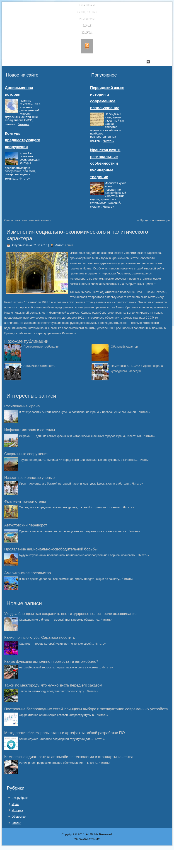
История (87, 18)
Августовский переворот (25, 525)
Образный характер (124, 346)
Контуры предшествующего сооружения (22, 140)
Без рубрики (20, 798)
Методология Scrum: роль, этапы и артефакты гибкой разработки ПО (64, 733)
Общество (87, 12)
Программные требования (42, 346)
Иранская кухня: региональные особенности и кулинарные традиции (105, 163)
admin (69, 245)
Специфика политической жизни (26, 220)
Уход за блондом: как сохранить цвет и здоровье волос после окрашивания (70, 614)
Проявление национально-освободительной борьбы (51, 549)
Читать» (23, 124)
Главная (87, 5)
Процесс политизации (155, 220)
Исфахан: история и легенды (29, 430)
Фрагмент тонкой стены (25, 501)
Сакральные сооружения (26, 454)
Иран (87, 25)
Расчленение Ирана (22, 406)
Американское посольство (27, 573)
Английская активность (39, 365)
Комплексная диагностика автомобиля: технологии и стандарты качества (68, 757)
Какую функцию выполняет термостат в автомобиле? (51, 662)
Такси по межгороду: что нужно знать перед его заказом (53, 685)
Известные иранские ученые (29, 478)
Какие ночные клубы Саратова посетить (39, 638)
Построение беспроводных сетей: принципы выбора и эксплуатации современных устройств (86, 709)
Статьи (16, 823)
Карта (87, 32)
